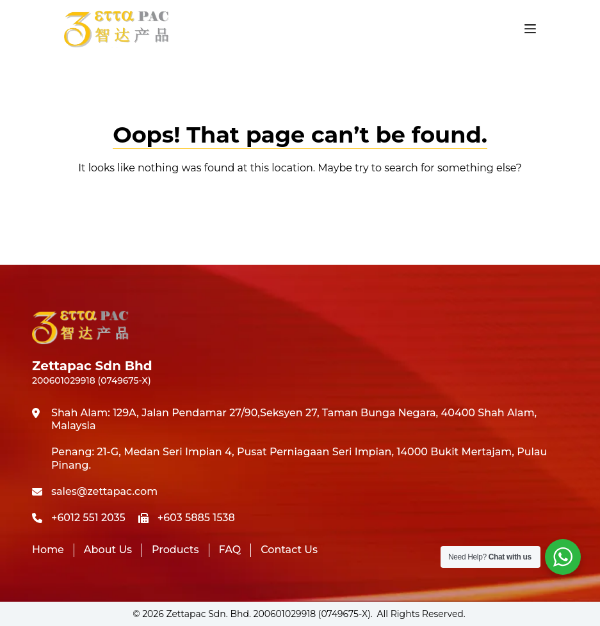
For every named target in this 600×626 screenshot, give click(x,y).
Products (175, 550)
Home (48, 550)
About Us (108, 550)
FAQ (230, 550)
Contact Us (289, 550)
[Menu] (530, 29)
